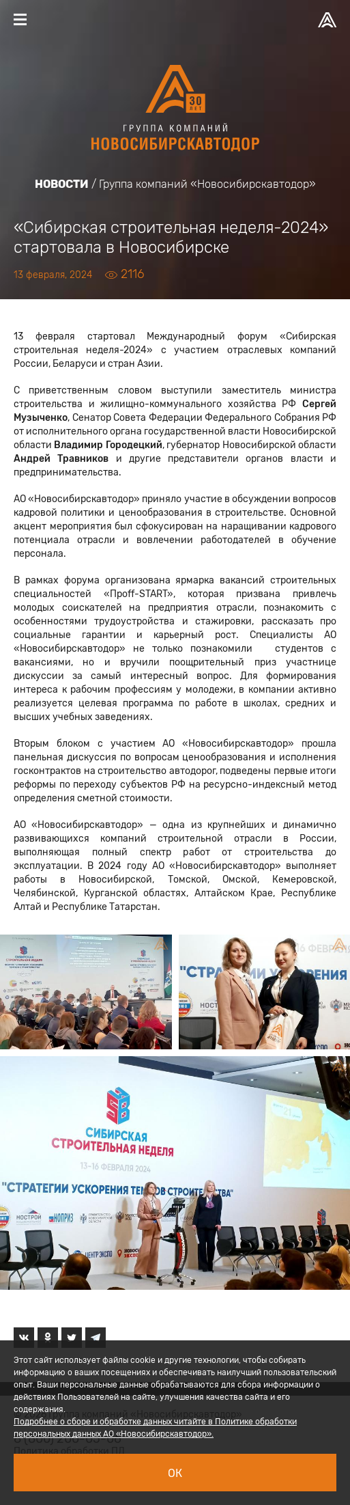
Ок (175, 1473)
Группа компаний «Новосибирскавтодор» (207, 184)
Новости (62, 184)
